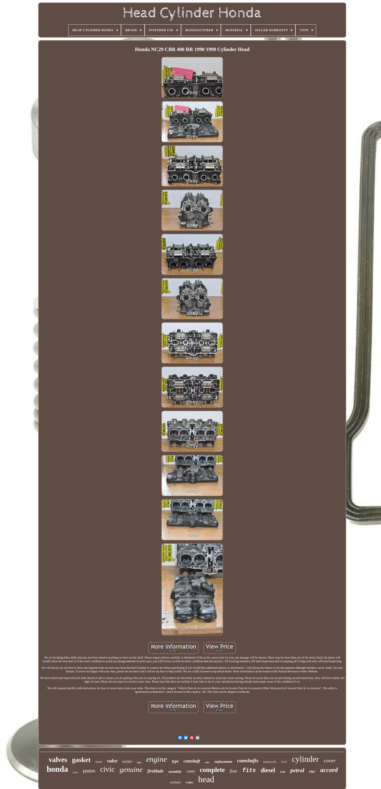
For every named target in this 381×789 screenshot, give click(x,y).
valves (58, 759)
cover (330, 760)
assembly (175, 771)
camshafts (248, 760)
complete (212, 769)
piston (89, 770)
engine (156, 759)
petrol (297, 770)
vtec (312, 771)
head (206, 779)
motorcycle (269, 761)
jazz (139, 762)
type (175, 761)
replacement (223, 761)
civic (107, 769)
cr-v (284, 761)
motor (99, 761)
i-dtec (189, 782)
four (234, 770)
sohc (207, 762)
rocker (127, 761)
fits (249, 770)
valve (112, 760)
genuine (131, 769)
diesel (268, 770)
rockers (175, 782)
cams (190, 771)
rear (282, 771)
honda (57, 769)
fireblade (155, 771)
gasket (81, 759)
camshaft (191, 761)
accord (329, 769)
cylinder (305, 758)
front (75, 772)
